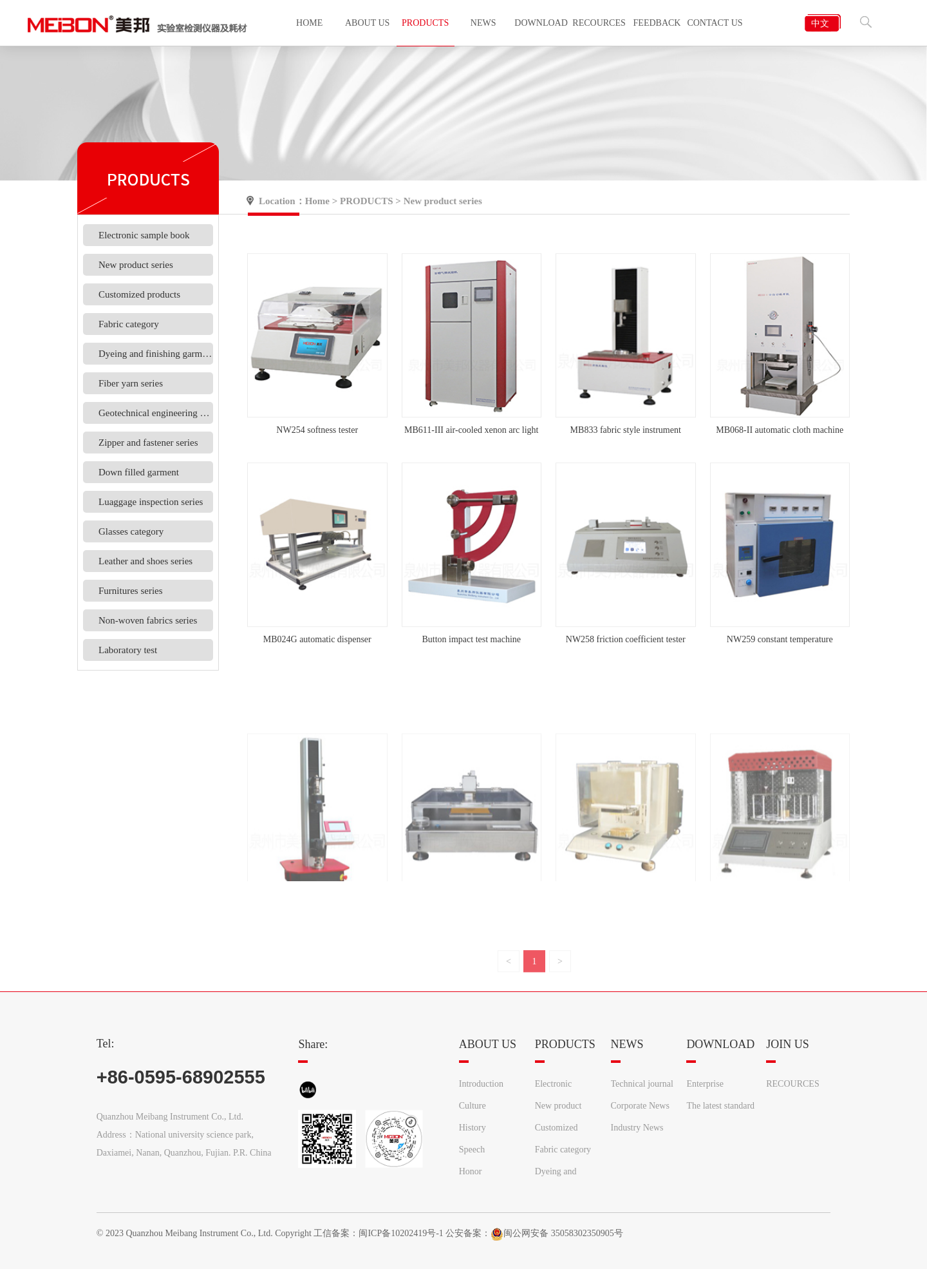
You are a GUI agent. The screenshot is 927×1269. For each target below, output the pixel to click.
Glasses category (131, 531)
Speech (472, 1149)
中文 (820, 23)
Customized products (139, 294)
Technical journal (642, 1084)
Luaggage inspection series (150, 502)
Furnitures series (130, 591)
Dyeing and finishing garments (155, 353)
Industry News (637, 1127)
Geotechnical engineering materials (155, 413)
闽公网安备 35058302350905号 (557, 1233)
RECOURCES (792, 1084)
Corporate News (640, 1106)
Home (317, 201)
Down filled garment (138, 472)
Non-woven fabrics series (147, 620)
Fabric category (128, 324)
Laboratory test (127, 650)
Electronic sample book (144, 235)
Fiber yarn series (130, 383)
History (472, 1127)
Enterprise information (707, 1087)
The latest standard (720, 1106)
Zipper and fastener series (148, 442)
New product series (135, 265)
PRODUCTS (366, 201)
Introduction (481, 1084)
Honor (470, 1171)
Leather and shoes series (145, 561)
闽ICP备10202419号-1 (401, 1233)
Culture (472, 1106)
